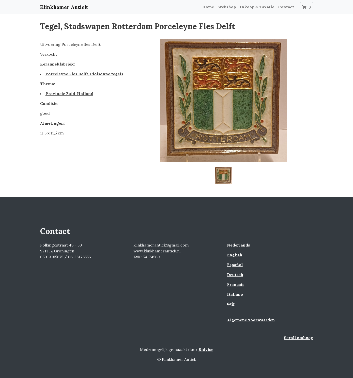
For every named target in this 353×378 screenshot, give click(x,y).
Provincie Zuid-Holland (69, 93)
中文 (231, 304)
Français (235, 284)
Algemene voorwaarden (251, 319)
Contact (286, 6)
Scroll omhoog (298, 337)
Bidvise (206, 349)
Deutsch (235, 274)
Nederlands (238, 245)
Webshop (227, 6)
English (234, 254)
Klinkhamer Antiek (64, 7)
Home (208, 6)
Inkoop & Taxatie (257, 6)
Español (235, 264)
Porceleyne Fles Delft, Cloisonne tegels (84, 73)
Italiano (235, 294)
